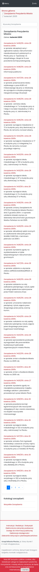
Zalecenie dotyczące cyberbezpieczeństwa (19, 535)
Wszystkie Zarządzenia (13, 504)
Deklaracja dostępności (19, 533)
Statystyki (29, 525)
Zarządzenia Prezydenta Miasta (18, 13)
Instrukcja (10, 525)
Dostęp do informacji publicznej (19, 530)
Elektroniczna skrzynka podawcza (19, 528)
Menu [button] (5, 3)
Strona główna (8, 11)
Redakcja (19, 525)
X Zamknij (25, 570)
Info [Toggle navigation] (34, 3)
